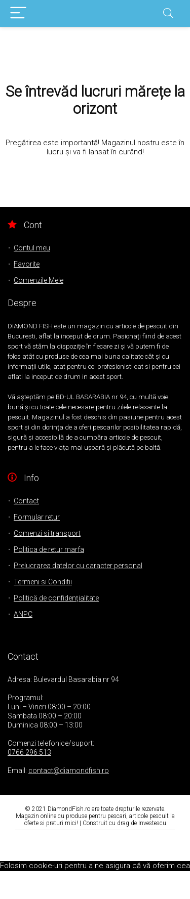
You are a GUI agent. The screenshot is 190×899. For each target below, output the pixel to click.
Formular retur (37, 517)
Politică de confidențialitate (56, 598)
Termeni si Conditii (43, 582)
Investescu (152, 823)
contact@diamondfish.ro (68, 770)
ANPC (23, 614)
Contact (26, 501)
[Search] (168, 13)
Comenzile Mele (38, 280)
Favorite (27, 264)
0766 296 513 (29, 752)
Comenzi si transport (47, 533)
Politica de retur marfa (49, 549)
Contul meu (32, 248)
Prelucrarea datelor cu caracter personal (78, 566)
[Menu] (18, 13)
